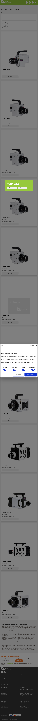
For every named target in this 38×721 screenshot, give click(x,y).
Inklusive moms (12, 187)
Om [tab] (31, 348)
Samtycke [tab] (7, 348)
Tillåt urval (18, 374)
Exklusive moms (22, 187)
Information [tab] (19, 348)
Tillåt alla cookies (31, 374)
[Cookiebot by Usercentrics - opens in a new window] (31, 345)
